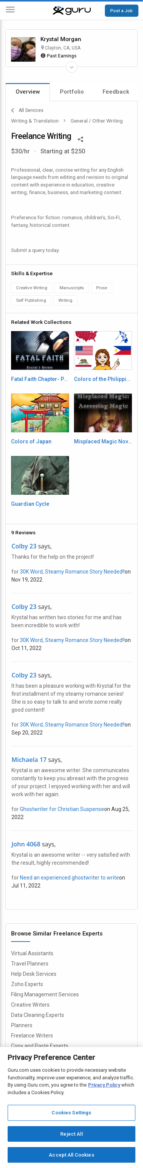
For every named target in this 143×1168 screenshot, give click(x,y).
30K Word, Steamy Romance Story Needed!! (72, 572)
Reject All (71, 1134)
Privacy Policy (104, 1085)
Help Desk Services (33, 974)
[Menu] (10, 11)
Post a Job (121, 10)
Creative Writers (30, 1005)
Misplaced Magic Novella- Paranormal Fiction (103, 441)
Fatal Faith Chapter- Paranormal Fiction (40, 379)
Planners (21, 1025)
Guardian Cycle (30, 504)
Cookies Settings (71, 1112)
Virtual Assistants (32, 953)
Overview (28, 91)
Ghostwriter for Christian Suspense (62, 809)
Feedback (116, 91)
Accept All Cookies (71, 1155)
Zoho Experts (27, 984)
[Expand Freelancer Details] (71, 67)
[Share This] (80, 138)
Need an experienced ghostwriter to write (69, 878)
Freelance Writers (32, 1036)
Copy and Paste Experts (39, 1046)
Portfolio (72, 91)
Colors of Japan (31, 441)
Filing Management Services (45, 994)
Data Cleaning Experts (37, 1015)
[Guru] (72, 10)
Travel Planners (29, 964)
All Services (27, 110)
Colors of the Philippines (103, 379)
